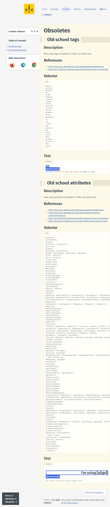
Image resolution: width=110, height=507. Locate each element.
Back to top (72, 503)
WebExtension (90, 9)
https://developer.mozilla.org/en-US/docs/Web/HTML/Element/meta (77, 221)
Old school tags (14, 46)
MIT (96, 500)
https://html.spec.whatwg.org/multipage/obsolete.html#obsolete (76, 67)
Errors (44, 9)
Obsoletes (66, 9)
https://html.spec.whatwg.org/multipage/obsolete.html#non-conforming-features (74, 214)
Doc (103, 9)
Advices (77, 9)
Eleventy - (99, 492)
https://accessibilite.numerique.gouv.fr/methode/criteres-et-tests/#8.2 (78, 69)
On (48, 14)
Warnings (54, 9)
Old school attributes (17, 50)
